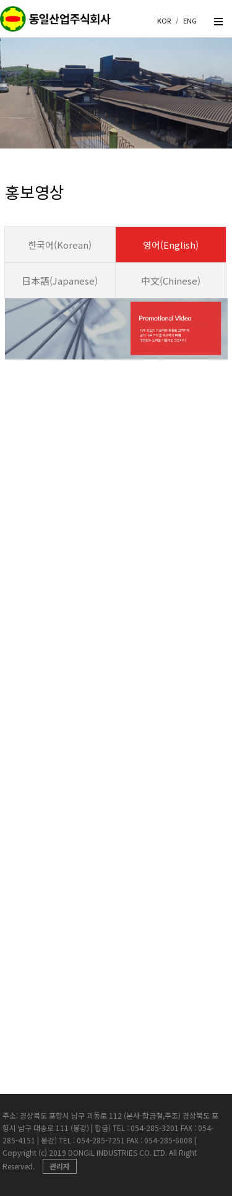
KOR (164, 20)
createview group (55, 23)
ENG (190, 20)
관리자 (59, 1166)
